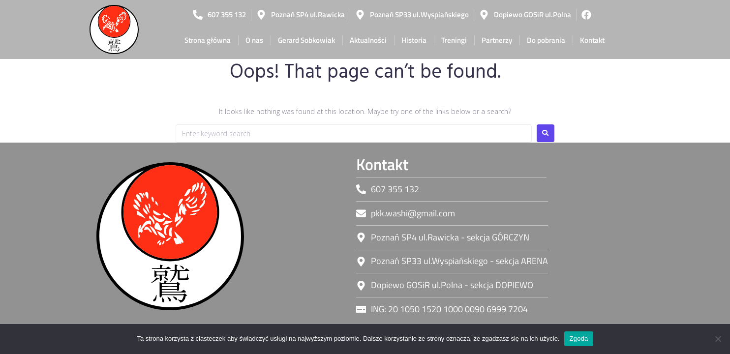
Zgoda (578, 338)
